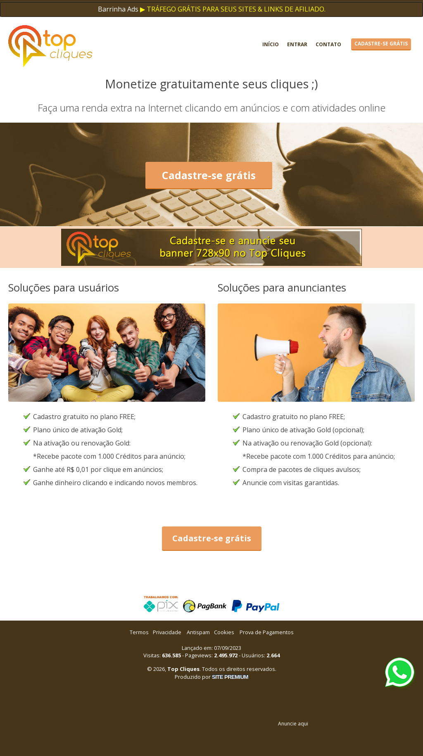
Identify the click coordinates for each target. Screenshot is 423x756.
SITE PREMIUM (230, 677)
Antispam (198, 632)
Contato (328, 44)
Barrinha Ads (118, 9)
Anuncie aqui (293, 723)
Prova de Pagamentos (267, 632)
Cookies (224, 632)
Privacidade (167, 632)
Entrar (297, 44)
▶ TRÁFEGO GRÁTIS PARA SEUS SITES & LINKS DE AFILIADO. (233, 9)
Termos (139, 632)
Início (270, 44)
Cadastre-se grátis (381, 43)
